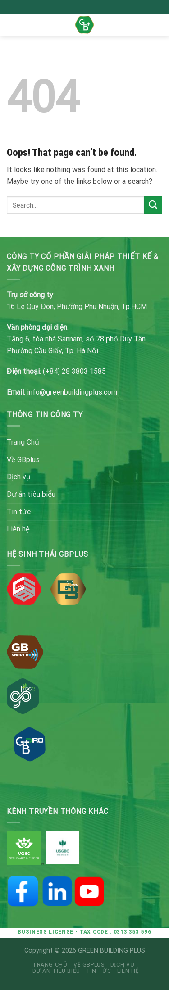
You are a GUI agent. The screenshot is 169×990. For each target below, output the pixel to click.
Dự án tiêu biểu (31, 494)
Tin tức (19, 512)
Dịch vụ (19, 476)
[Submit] (153, 205)
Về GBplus (23, 459)
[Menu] (12, 25)
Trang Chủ (23, 442)
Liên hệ (18, 529)
